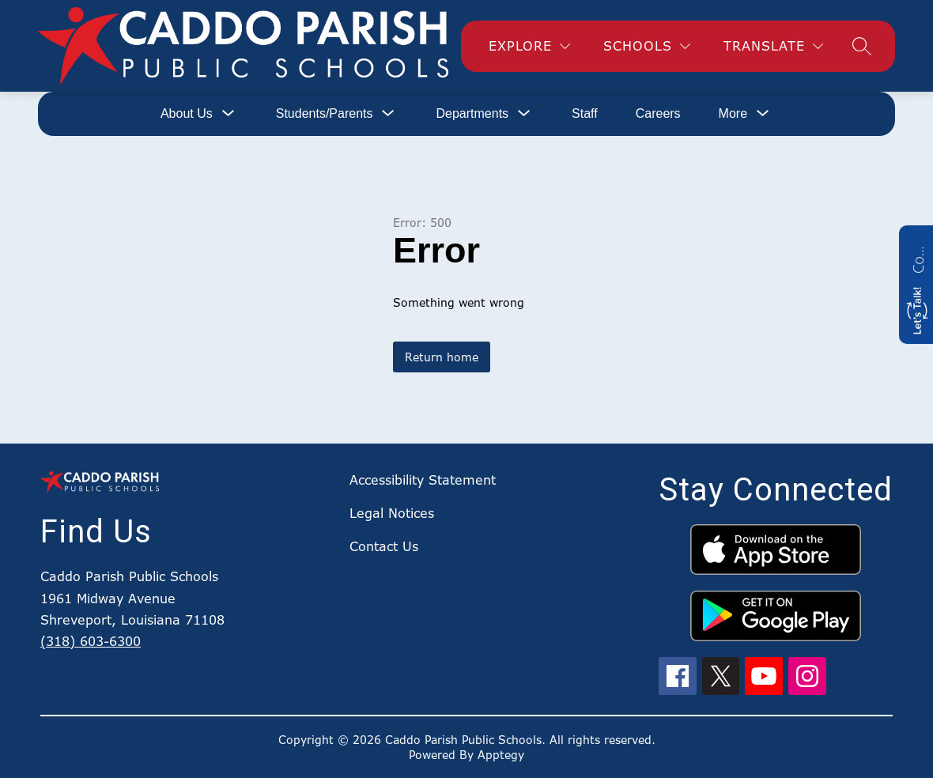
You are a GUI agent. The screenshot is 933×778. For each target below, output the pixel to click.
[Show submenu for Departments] (472, 113)
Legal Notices (391, 513)
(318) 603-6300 (90, 641)
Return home (441, 356)
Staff (585, 113)
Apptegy (501, 754)
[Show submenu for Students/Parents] (324, 113)
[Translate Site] (773, 46)
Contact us (917, 258)
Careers (658, 113)
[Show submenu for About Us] (187, 113)
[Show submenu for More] (733, 113)
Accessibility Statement (422, 480)
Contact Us (383, 546)
